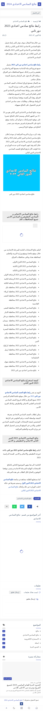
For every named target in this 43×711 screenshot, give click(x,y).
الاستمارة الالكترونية (20, 639)
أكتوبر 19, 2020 (34, 683)
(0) (4, 35)
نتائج (20, 631)
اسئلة (20, 643)
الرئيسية (37, 21)
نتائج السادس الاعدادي (21, 21)
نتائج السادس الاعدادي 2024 (21, 4)
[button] (29, 506)
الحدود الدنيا (20, 647)
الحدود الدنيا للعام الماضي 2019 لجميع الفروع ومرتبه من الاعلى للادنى (24, 686)
